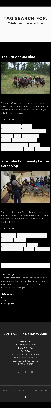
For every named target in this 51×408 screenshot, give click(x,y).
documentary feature (11, 126)
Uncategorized (7, 304)
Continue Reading (9, 119)
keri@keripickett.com (25, 344)
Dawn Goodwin (9, 235)
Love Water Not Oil (31, 135)
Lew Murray (20, 240)
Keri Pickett (7, 135)
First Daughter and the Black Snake (17, 131)
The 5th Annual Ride (18, 57)
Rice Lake (6, 140)
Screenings (6, 300)
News (3, 297)
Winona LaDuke (42, 149)
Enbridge (27, 126)
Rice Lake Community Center (25, 140)
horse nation (39, 131)
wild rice (29, 149)
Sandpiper (34, 145)
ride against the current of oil (15, 145)
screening (32, 244)
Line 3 (18, 135)
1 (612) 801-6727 (25, 348)
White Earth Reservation (12, 149)
